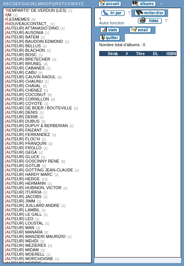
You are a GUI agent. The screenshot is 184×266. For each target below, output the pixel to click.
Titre (140, 53)
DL (156, 53)
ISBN (171, 53)
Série (113, 53)
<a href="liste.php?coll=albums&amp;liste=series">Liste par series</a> (47, 131)
